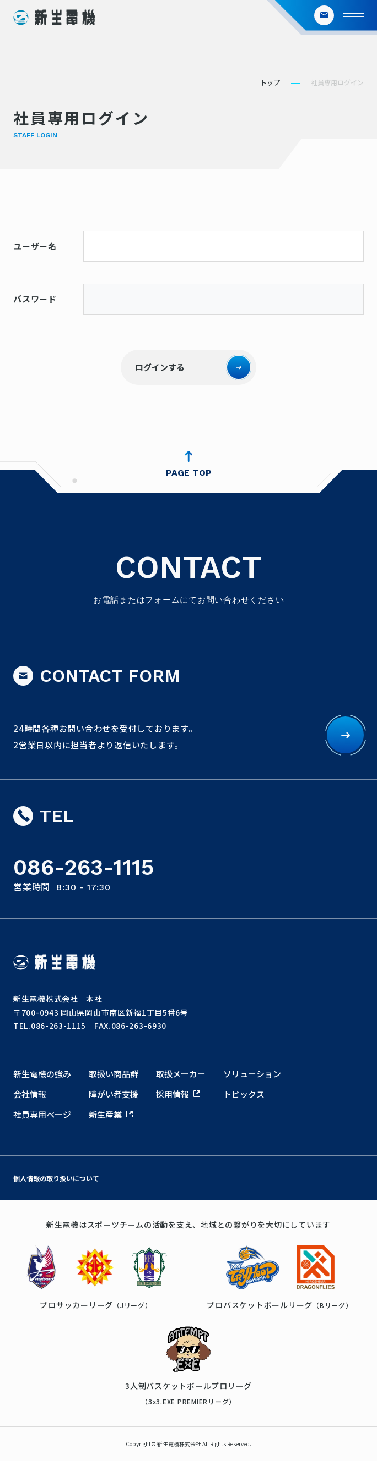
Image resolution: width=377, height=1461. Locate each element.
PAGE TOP (189, 472)
